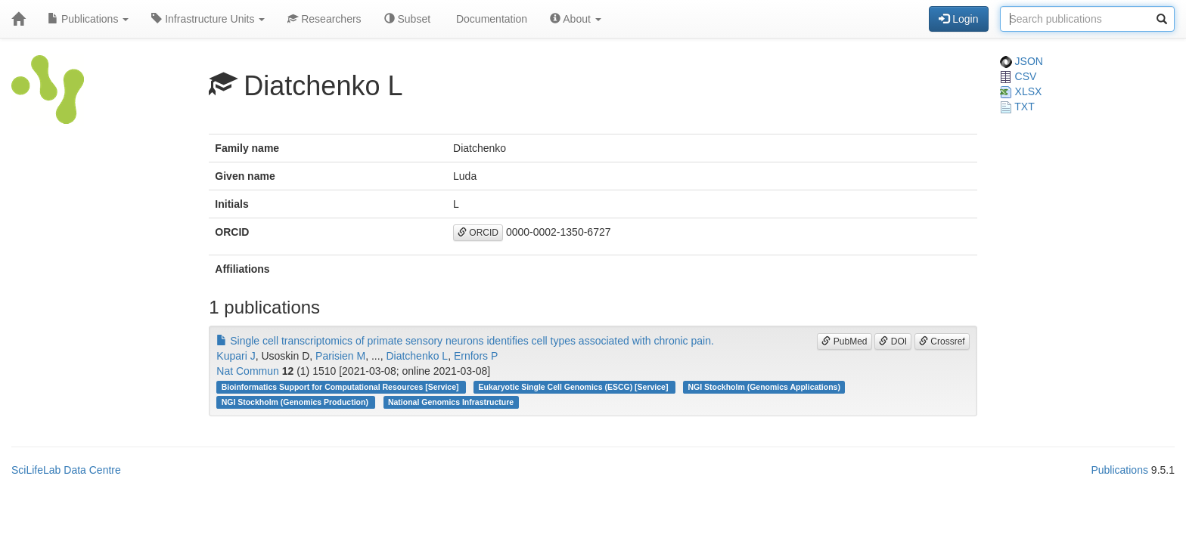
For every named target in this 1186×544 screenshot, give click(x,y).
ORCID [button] (478, 232)
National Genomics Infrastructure (451, 401)
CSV (1018, 76)
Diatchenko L (417, 356)
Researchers (324, 19)
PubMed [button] (844, 341)
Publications (88, 19)
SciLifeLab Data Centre (66, 470)
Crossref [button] (942, 341)
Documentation (490, 19)
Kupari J (235, 356)
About (575, 19)
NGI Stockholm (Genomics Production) (296, 401)
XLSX (1021, 91)
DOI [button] (893, 341)
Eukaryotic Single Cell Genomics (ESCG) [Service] (575, 386)
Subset (407, 19)
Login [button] (958, 19)
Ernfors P (476, 356)
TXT (1017, 106)
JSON (1021, 61)
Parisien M (340, 356)
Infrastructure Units (208, 19)
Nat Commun (247, 371)
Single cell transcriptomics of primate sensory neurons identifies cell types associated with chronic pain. (465, 341)
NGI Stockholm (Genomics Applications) (764, 386)
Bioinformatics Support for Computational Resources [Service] (341, 386)
